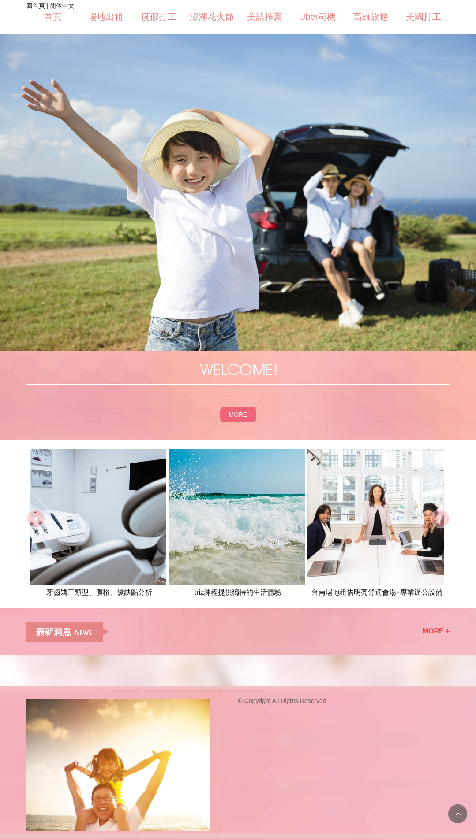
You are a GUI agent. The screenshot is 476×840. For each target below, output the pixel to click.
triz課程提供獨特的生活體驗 (238, 592)
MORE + (436, 631)
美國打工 (423, 17)
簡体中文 (62, 5)
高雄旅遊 (370, 17)
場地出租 (106, 17)
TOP (457, 813)
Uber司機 (317, 17)
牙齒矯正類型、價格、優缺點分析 (99, 592)
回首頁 (35, 5)
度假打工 (158, 17)
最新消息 (67, 632)
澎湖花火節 (212, 17)
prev (35, 518)
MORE (238, 414)
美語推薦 (264, 17)
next (440, 518)
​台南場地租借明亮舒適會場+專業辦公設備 (377, 592)
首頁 (53, 17)
